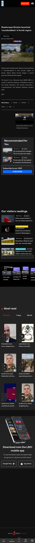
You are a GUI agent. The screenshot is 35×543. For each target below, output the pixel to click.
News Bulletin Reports (22, 226)
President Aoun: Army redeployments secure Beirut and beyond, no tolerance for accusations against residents (8, 345)
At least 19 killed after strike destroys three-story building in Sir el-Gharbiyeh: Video (17, 278)
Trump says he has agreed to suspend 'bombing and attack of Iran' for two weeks (22, 161)
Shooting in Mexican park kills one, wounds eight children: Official (24, 242)
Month (29, 315)
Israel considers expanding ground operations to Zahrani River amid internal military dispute (25, 375)
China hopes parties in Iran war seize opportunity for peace (24, 220)
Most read (10, 308)
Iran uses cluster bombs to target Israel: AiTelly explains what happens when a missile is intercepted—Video (7, 279)
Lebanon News (16, 269)
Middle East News (20, 249)
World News (17, 149)
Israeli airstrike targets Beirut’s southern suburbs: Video (26, 278)
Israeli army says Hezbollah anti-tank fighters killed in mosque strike (8, 375)
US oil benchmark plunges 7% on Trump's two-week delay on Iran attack (22, 153)
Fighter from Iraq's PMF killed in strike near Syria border (23, 253)
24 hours (6, 315)
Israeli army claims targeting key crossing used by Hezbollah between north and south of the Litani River (25, 405)
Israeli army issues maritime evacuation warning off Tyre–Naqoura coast (8, 405)
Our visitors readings (14, 211)
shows (25, 540)
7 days (18, 315)
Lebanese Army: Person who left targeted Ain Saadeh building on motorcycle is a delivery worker (26, 345)
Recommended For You (15, 143)
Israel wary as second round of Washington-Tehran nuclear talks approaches (23, 232)
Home (3, 540)
